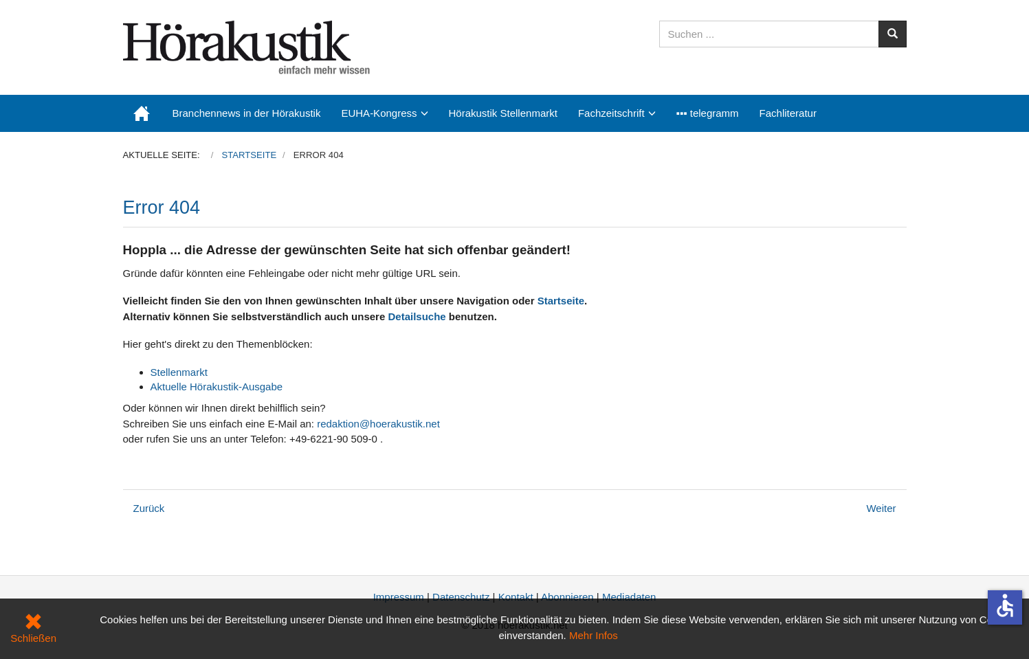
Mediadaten (629, 597)
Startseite (561, 300)
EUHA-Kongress (379, 113)
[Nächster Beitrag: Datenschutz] (881, 508)
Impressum (398, 597)
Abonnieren (567, 597)
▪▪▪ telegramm (707, 113)
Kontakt (515, 597)
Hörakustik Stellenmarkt (503, 113)
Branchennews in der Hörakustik (247, 113)
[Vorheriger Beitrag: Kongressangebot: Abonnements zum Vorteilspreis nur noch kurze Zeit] (149, 508)
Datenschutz (460, 597)
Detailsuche (416, 316)
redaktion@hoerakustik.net (378, 423)
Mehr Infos (593, 635)
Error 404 (162, 207)
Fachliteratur (788, 113)
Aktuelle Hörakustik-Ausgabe (217, 386)
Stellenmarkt (179, 372)
